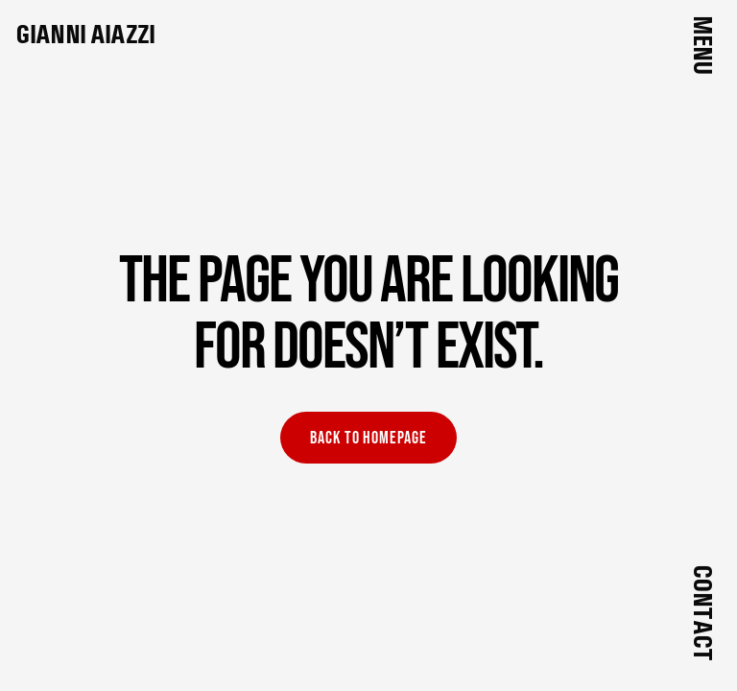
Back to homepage (368, 438)
